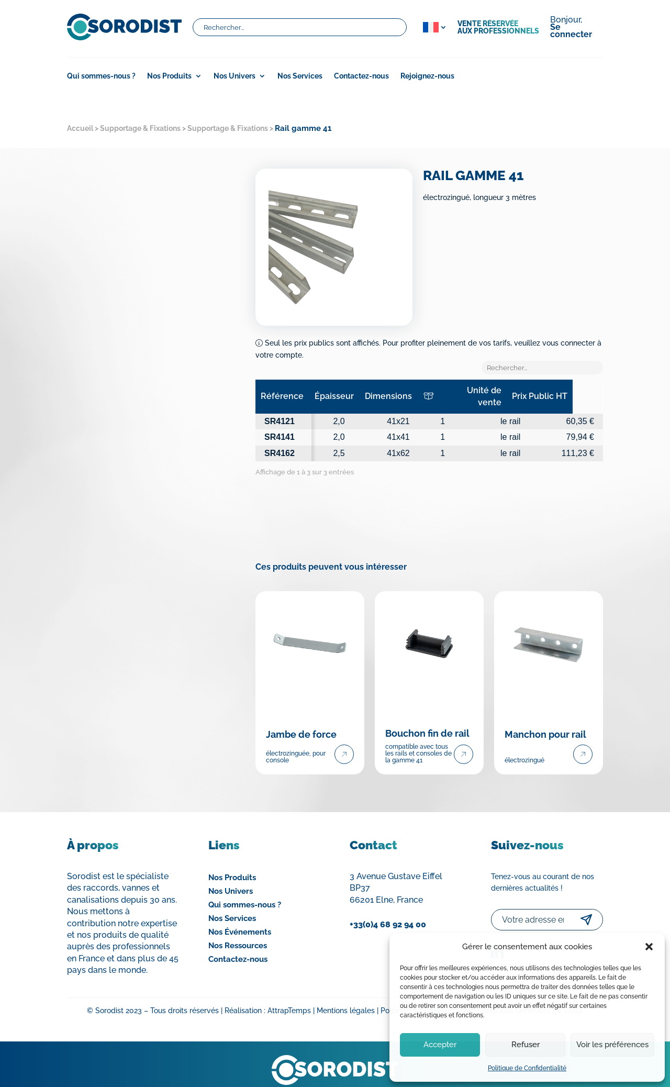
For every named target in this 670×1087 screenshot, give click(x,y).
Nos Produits (169, 76)
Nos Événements (239, 920)
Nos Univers (234, 76)
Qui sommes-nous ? (101, 76)
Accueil (80, 128)
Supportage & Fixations (140, 128)
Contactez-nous (361, 76)
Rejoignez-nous (427, 76)
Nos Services (299, 76)
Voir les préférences (612, 1044)
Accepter (439, 1044)
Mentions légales (346, 999)
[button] (649, 946)
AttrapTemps (289, 999)
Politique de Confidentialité (527, 1068)
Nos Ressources (237, 934)
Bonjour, (571, 27)
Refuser (525, 1044)
